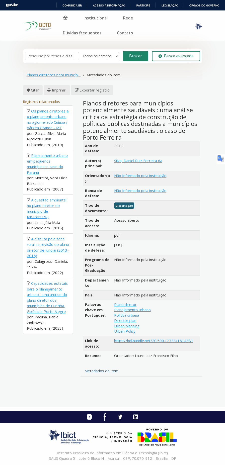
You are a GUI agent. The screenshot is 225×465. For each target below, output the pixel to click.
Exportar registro (94, 90)
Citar (35, 90)
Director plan (125, 320)
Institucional (95, 18)
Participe (143, 5)
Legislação (169, 5)
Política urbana (126, 315)
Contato (125, 33)
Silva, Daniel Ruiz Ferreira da (138, 160)
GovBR (12, 5)
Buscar (135, 56)
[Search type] (98, 56)
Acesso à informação (109, 5)
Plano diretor (125, 304)
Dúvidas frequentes (82, 33)
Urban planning (127, 325)
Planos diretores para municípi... (54, 74)
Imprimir (59, 90)
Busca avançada (176, 56)
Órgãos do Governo (204, 5)
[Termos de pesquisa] (49, 56)
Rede (128, 18)
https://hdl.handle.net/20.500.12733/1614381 (153, 340)
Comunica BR (72, 5)
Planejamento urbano (132, 309)
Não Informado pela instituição (140, 175)
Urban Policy (125, 331)
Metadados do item (101, 370)
